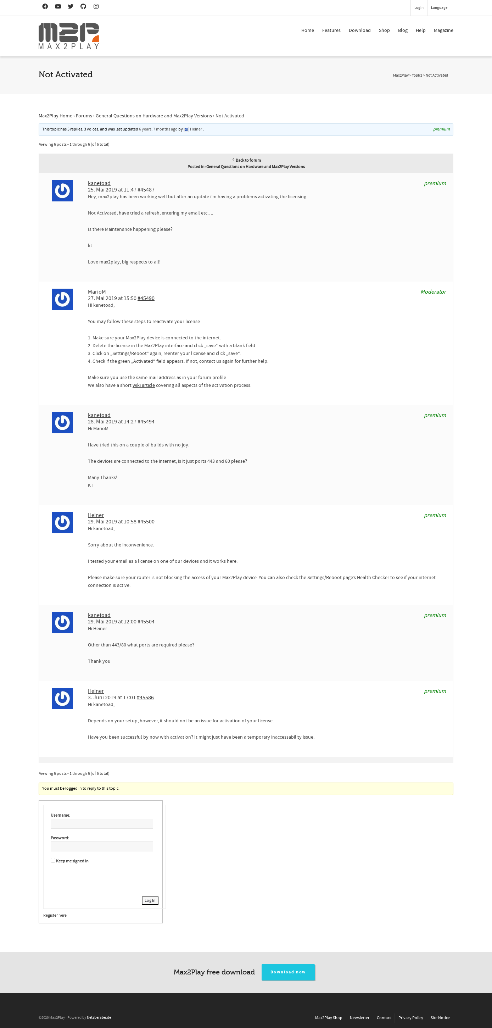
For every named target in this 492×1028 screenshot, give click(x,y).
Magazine (443, 30)
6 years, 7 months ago (158, 129)
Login (419, 7)
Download (360, 30)
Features (331, 30)
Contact (384, 1018)
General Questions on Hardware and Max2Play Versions (154, 116)
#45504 (146, 621)
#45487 (146, 189)
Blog (403, 30)
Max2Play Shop (328, 1018)
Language (439, 7)
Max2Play (401, 75)
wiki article (144, 385)
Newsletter (359, 1018)
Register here (55, 915)
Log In (150, 900)
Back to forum (246, 160)
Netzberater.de (99, 1017)
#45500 (146, 521)
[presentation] (104, 879)
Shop (384, 30)
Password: (60, 838)
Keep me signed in (72, 861)
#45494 (146, 421)
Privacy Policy (410, 1018)
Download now (288, 972)
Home (307, 30)
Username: (60, 815)
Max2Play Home (55, 116)
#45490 (146, 298)
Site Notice (440, 1018)
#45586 (145, 697)
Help (421, 30)
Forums (84, 116)
